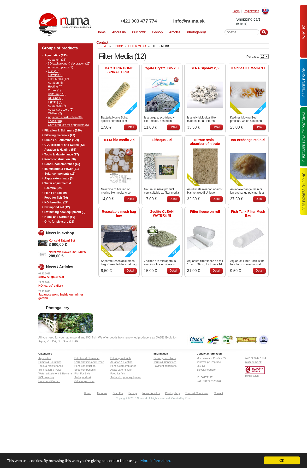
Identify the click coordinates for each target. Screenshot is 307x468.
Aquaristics (44, 358)
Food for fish (117, 373)
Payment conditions (165, 365)
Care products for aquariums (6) (68, 125)
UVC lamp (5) (56, 94)
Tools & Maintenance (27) (61, 154)
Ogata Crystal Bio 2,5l (162, 68)
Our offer (117, 393)
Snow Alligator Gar (51, 276)
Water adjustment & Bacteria (55, 373)
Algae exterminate (121, 369)
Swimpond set (82, 377)
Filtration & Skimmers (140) (63, 130)
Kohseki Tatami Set (62, 240)
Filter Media (137, 46)
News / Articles (151, 393)
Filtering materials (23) (59, 135)
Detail (130, 127)
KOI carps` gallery (50, 285)
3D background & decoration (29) (69, 63)
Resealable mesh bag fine (119, 213)
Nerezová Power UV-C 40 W (67, 252)
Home (87, 393)
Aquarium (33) (57, 59)
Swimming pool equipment (125, 377)
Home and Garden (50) (59, 217)
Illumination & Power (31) (61, 169)
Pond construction (84, 365)
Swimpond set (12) (57, 207)
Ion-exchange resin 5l (248, 140)
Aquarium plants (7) (60, 67)
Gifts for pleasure (84, 381)
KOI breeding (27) (56, 202)
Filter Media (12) (58, 79)
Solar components (85, 369)
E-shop (133, 393)
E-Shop (118, 46)
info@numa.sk (188, 21)
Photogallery (172, 393)
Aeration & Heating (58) (60, 149)
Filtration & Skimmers (87, 358)
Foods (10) (55, 121)
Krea (187, 398)
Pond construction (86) (60, 159)
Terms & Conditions (165, 362)
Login (236, 11)
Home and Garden (49, 381)
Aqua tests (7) (57, 105)
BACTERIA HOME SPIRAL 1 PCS (119, 70)
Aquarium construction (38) (65, 117)
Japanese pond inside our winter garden (60, 296)
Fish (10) (53, 71)
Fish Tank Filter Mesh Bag (248, 213)
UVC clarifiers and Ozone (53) (64, 145)
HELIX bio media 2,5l (119, 140)
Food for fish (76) (56, 197)
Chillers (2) (55, 113)
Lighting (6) (55, 102)
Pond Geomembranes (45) (62, 164)
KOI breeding (46, 377)
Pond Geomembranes (123, 365)
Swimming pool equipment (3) (64, 212)
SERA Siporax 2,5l (204, 68)
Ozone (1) (54, 90)
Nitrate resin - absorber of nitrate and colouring (205, 142)
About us (102, 393)
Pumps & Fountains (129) (61, 140)
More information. (155, 460)
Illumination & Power (50, 369)
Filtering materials (120, 358)
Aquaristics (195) (56, 55)
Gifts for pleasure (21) (59, 221)
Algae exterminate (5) (58, 178)
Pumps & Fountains (49, 362)
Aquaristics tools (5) (60, 109)
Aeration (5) (55, 82)
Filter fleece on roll (205, 211)
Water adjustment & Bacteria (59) (57, 186)
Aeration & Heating (121, 362)
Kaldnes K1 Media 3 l (248, 68)
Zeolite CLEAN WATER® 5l (162, 213)
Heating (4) (55, 86)
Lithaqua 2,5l (162, 140)
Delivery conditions (165, 358)
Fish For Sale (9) (55, 193)
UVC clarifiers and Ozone (89, 362)
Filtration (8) (55, 75)
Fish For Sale (82, 373)
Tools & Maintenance (50, 365)
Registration (251, 11)
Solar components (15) (59, 173)
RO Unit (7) (55, 98)
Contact (218, 393)
